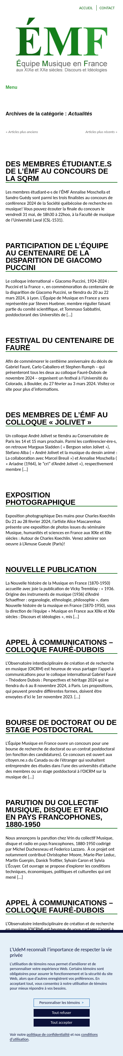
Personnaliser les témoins (62, 1002)
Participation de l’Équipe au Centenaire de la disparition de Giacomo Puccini (57, 256)
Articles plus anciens (22, 132)
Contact (107, 8)
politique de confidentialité (48, 1034)
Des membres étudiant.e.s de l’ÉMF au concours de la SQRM (59, 171)
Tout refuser (61, 1012)
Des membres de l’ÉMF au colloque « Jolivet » (57, 418)
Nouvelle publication (51, 569)
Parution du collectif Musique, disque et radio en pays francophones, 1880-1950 (57, 813)
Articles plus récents (101, 132)
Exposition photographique (40, 498)
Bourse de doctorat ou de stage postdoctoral (61, 726)
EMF (61, 45)
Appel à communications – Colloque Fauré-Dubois (59, 646)
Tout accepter (61, 1022)
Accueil (85, 8)
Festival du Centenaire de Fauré (60, 344)
